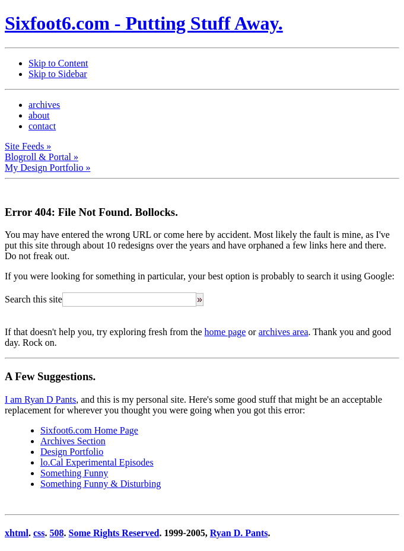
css (39, 533)
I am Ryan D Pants (40, 399)
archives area (283, 332)
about (39, 115)
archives (44, 105)
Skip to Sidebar (57, 74)
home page (225, 332)
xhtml (16, 533)
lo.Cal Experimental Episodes (97, 462)
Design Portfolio (71, 452)
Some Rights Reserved (114, 533)
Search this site (33, 299)
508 (57, 533)
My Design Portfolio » (47, 168)
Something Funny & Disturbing (100, 484)
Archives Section (73, 441)
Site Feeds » (28, 146)
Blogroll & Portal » (41, 157)
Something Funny (74, 473)
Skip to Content (58, 63)
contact (42, 126)
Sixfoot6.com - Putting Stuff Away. (144, 23)
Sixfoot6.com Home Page (89, 430)
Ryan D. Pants (239, 533)
